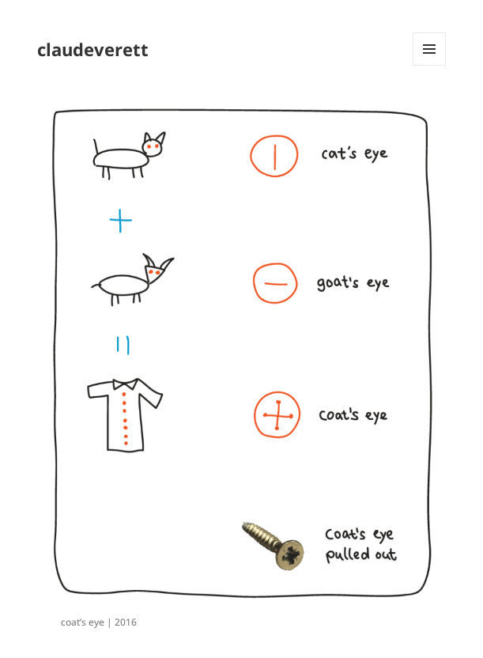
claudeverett (93, 49)
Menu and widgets (429, 65)
